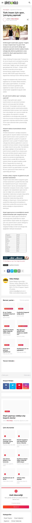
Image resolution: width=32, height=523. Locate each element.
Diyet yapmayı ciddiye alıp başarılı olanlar (14, 417)
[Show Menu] (2, 2)
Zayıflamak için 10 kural (8, 478)
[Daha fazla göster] (22, 271)
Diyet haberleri (18, 518)
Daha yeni (5, 375)
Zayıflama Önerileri (16, 9)
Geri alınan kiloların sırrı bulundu (7, 460)
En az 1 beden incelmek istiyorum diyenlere (9, 314)
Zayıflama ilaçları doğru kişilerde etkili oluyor (8, 331)
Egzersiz (6, 521)
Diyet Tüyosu (8, 518)
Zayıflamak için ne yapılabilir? (22, 349)
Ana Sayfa (6, 9)
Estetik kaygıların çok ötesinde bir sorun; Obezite (22, 441)
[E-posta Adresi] (16, 503)
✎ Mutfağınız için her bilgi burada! (14, 261)
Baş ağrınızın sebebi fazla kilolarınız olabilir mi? (22, 332)
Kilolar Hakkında (16, 521)
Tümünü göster (24, 300)
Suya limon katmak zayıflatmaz (6, 350)
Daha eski (27, 375)
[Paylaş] (27, 19)
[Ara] (29, 2)
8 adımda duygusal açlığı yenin (23, 313)
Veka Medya (14, 279)
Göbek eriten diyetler (21, 478)
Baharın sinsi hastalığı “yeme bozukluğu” (8, 441)
